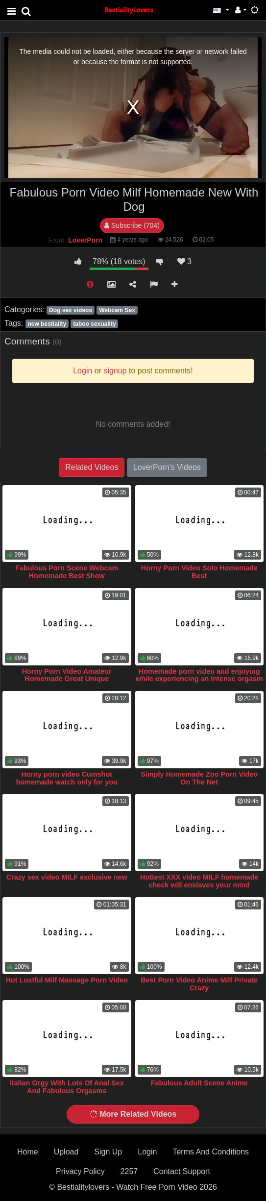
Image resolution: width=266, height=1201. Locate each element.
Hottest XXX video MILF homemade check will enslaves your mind (199, 881)
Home (27, 1152)
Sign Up (108, 1152)
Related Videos (91, 467)
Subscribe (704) (132, 225)
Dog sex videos (70, 310)
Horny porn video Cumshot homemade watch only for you (67, 778)
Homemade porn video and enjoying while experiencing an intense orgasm (199, 675)
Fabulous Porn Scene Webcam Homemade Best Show (66, 572)
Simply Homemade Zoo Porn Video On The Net (199, 778)
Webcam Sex (117, 310)
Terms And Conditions (210, 1152)
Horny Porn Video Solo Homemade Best (199, 572)
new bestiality (46, 323)
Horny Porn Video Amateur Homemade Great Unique (67, 675)
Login (147, 1152)
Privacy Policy (80, 1171)
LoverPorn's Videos (167, 467)
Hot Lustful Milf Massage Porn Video (67, 980)
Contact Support (181, 1171)
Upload (66, 1152)
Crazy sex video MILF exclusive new (66, 877)
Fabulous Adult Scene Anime (199, 1083)
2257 (129, 1171)
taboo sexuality (94, 323)
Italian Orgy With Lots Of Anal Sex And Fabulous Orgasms (67, 1087)
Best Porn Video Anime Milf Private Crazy (199, 984)
